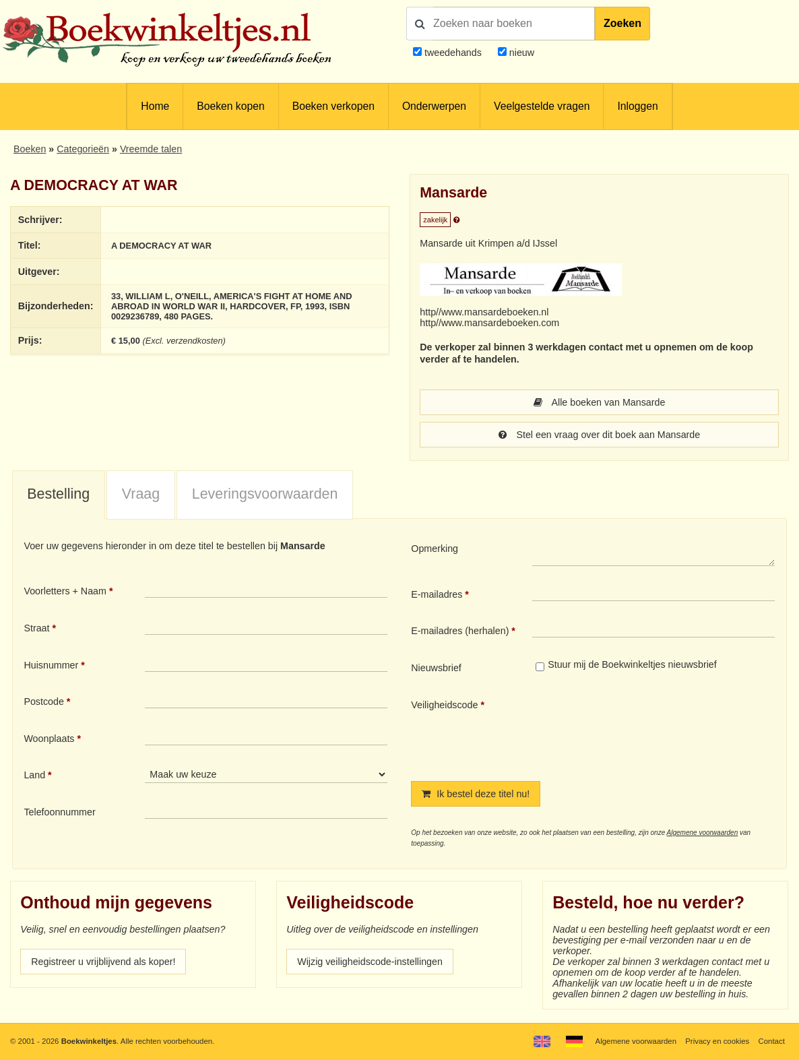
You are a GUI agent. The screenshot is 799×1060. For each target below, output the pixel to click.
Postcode (43, 701)
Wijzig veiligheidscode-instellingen (370, 961)
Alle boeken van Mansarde (600, 402)
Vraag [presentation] (141, 494)
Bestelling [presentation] (58, 494)
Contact (772, 1041)
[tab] (58, 495)
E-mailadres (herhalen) (460, 630)
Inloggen (637, 106)
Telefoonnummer (59, 812)
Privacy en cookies (717, 1041)
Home (155, 106)
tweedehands (453, 52)
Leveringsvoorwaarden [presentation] (265, 494)
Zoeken (622, 23)
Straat (36, 628)
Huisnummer (51, 665)
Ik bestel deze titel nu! (476, 793)
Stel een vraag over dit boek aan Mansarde (599, 434)
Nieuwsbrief (436, 667)
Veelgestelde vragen (541, 106)
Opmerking (434, 548)
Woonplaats (49, 738)
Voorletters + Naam (65, 591)
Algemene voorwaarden (702, 832)
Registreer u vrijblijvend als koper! (103, 961)
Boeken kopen (230, 106)
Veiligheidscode (444, 704)
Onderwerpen (434, 106)
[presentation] (644, 729)
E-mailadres (436, 594)
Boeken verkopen (333, 106)
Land (34, 775)
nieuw (520, 52)
